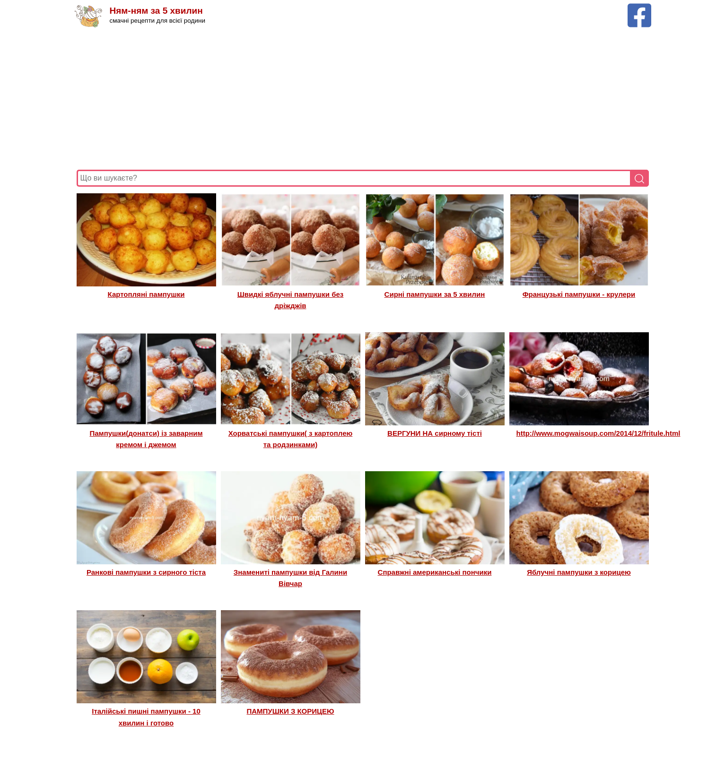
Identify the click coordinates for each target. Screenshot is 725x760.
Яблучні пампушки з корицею (579, 572)
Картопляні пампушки (146, 294)
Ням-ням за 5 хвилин (156, 11)
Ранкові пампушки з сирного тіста (146, 572)
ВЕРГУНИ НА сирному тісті (434, 433)
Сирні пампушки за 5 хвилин (434, 294)
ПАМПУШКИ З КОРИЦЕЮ (290, 711)
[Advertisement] (360, 99)
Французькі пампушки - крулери (579, 294)
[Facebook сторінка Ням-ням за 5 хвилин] (639, 8)
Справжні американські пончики (435, 572)
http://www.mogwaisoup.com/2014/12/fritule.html (598, 433)
